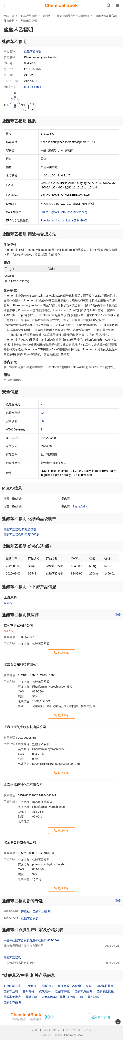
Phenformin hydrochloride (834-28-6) (64, 220)
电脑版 (58, 1035)
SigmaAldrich (81, 506)
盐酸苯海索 (62, 991)
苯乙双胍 (93, 996)
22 (42, 412)
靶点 (7, 262)
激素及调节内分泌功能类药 (73, 15)
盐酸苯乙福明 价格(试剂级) (26, 546)
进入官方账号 (101, 1017)
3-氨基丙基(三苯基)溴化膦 (58, 996)
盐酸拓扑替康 (104, 985)
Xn (42, 404)
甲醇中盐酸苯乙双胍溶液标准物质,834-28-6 (31, 940)
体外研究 (10, 290)
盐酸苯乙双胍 (29, 918)
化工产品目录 (29, 15)
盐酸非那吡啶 (12, 996)
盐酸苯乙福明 (29, 20)
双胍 (88, 985)
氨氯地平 (45, 991)
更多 (118, 614)
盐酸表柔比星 (105, 991)
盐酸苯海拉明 (83, 991)
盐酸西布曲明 (12, 1002)
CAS (45, 1030)
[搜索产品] (109, 5)
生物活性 (10, 245)
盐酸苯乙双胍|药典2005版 (20, 529)
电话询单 (63, 652)
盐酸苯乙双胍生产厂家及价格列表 (32, 930)
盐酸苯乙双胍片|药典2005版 (21, 534)
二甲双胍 (31, 985)
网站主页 (9, 15)
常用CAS (57, 1030)
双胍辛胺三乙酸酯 (69, 985)
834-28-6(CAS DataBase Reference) (64, 212)
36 (42, 421)
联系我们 (46, 1035)
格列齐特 (28, 991)
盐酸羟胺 (47, 985)
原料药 (47, 15)
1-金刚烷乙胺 (12, 985)
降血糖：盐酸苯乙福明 (35, 911)
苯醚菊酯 (31, 996)
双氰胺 (8, 603)
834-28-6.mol (32, 86)
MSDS (35, 1030)
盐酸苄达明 (11, 991)
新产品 (88, 1030)
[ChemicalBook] (61, 5)
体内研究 (10, 362)
